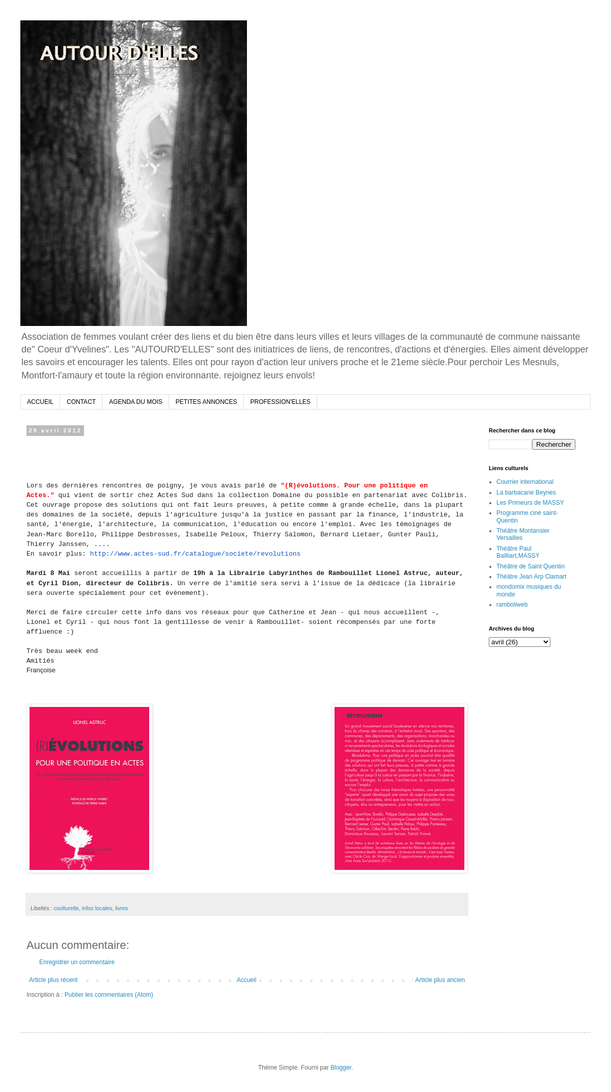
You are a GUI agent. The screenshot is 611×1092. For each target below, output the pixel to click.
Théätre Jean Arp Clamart (531, 576)
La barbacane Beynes (526, 492)
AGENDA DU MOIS (135, 401)
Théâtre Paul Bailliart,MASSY (518, 552)
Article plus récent (53, 980)
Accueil (247, 980)
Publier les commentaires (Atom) (109, 994)
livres (121, 908)
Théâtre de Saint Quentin (530, 566)
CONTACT (81, 401)
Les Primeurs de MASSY (530, 502)
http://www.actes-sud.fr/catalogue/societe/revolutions (195, 554)
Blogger (340, 1067)
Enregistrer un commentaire (77, 962)
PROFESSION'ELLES (281, 401)
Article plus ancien (440, 980)
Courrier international (524, 481)
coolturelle (66, 908)
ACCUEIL (40, 401)
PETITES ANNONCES (206, 401)
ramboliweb (511, 604)
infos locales (97, 908)
